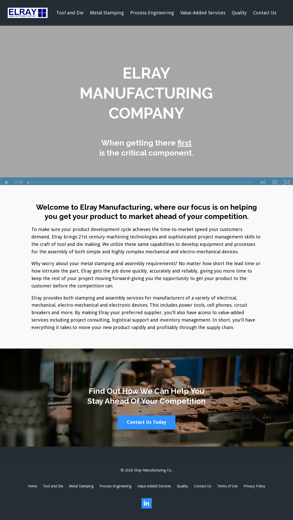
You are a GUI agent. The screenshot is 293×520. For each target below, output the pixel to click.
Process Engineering (152, 12)
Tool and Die (70, 12)
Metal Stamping (107, 12)
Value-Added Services (202, 12)
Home (32, 486)
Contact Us (264, 12)
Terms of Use (227, 486)
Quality (239, 12)
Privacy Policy (254, 486)
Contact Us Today (146, 422)
